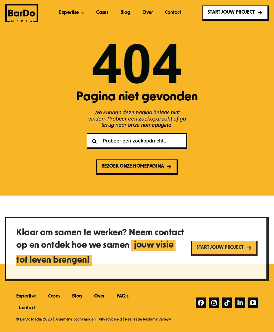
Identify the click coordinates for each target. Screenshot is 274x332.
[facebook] (201, 302)
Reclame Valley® (157, 319)
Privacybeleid (110, 319)
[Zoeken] (94, 141)
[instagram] (214, 302)
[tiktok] (227, 302)
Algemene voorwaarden (75, 319)
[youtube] (253, 302)
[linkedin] (240, 302)
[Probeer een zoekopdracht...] (137, 141)
